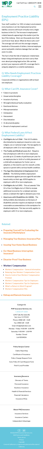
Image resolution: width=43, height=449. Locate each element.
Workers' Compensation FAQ (16, 289)
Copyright (22, 442)
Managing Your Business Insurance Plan (21, 239)
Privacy (21, 440)
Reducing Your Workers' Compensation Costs (22, 272)
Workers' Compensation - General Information (22, 269)
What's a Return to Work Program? (18, 286)
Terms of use (22, 437)
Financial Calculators (21, 395)
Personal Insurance (21, 384)
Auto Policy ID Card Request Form (21, 362)
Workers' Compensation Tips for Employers (21, 280)
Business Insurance (21, 388)
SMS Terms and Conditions (21, 435)
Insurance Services (21, 414)
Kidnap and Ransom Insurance (17, 295)
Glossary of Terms (21, 380)
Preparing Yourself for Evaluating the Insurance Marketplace (20, 231)
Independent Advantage (21, 421)
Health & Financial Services (21, 391)
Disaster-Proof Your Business (17, 259)
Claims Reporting (21, 351)
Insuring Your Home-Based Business (20, 245)
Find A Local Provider (21, 365)
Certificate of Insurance (21, 354)
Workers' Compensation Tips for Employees (22, 283)
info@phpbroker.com (23, 326)
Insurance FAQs (21, 399)
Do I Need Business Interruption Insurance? (18, 252)
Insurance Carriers (21, 417)
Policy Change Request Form (21, 358)
